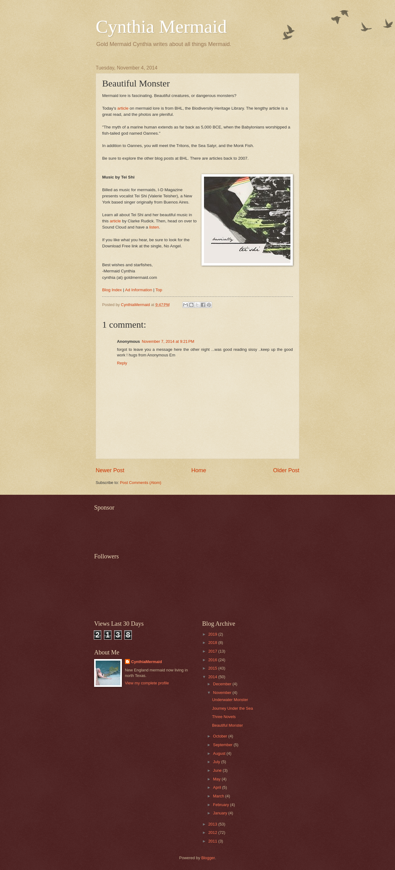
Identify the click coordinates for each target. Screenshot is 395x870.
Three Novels (224, 716)
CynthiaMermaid (146, 661)
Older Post (286, 470)
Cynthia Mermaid (161, 26)
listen (154, 227)
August (220, 753)
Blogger (208, 857)
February (221, 804)
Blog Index (112, 290)
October (220, 736)
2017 (213, 651)
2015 (213, 668)
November (222, 692)
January (220, 813)
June (218, 770)
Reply (122, 363)
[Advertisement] (206, 528)
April (217, 787)
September (223, 744)
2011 (213, 841)
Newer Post (110, 470)
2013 (213, 824)
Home (198, 470)
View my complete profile (147, 683)
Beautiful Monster (227, 725)
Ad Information (138, 290)
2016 (213, 660)
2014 (213, 677)
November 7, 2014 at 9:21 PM (168, 341)
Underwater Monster (230, 699)
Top (159, 290)
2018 (213, 642)
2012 (213, 832)
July (217, 761)
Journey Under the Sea (232, 708)
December (222, 684)
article (122, 108)
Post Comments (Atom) (140, 482)
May (217, 779)
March (219, 796)
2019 (213, 634)
